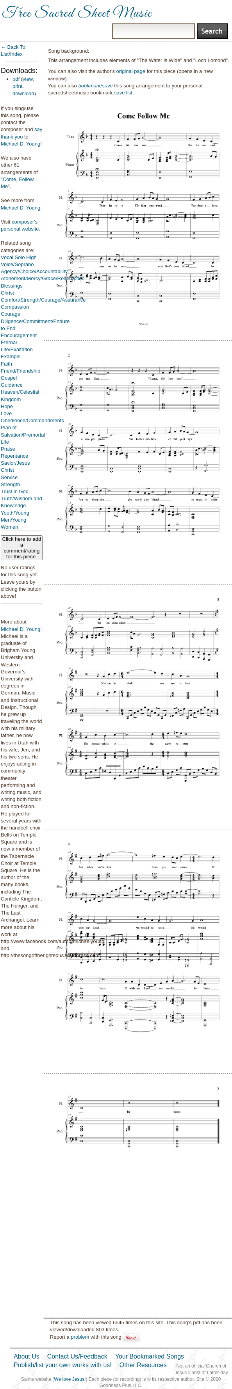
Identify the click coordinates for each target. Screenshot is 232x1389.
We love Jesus (69, 1379)
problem (80, 1337)
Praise (8, 449)
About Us (26, 1356)
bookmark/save (95, 86)
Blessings (12, 286)
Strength (10, 484)
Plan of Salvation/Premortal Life (23, 434)
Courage (10, 314)
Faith (6, 364)
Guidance (12, 385)
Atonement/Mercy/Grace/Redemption (43, 278)
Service (9, 477)
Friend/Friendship (20, 371)
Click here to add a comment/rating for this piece (21, 548)
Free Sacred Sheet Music (77, 14)
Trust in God (15, 491)
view (27, 79)
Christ (7, 293)
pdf (16, 79)
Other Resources (143, 1365)
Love (6, 413)
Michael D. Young (20, 144)
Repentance (14, 456)
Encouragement (19, 335)
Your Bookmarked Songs (149, 1356)
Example (11, 356)
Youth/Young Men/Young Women (15, 520)
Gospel (9, 378)
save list (123, 93)
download (23, 93)
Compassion (15, 307)
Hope (7, 406)
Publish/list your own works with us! (63, 1365)
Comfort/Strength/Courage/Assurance (43, 300)
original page (130, 71)
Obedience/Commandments (32, 420)
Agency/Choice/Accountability (34, 271)
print (17, 86)
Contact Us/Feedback (77, 1356)
